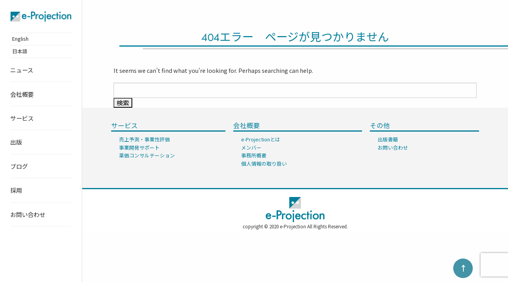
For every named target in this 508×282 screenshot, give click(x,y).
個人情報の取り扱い (264, 163)
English (20, 38)
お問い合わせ (27, 214)
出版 (16, 141)
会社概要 (22, 94)
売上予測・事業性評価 (144, 139)
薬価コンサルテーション (147, 155)
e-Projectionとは (260, 139)
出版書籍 (388, 139)
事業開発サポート (139, 147)
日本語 (19, 51)
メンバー (251, 147)
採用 (16, 190)
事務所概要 (254, 155)
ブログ (19, 166)
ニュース (21, 69)
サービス (22, 118)
